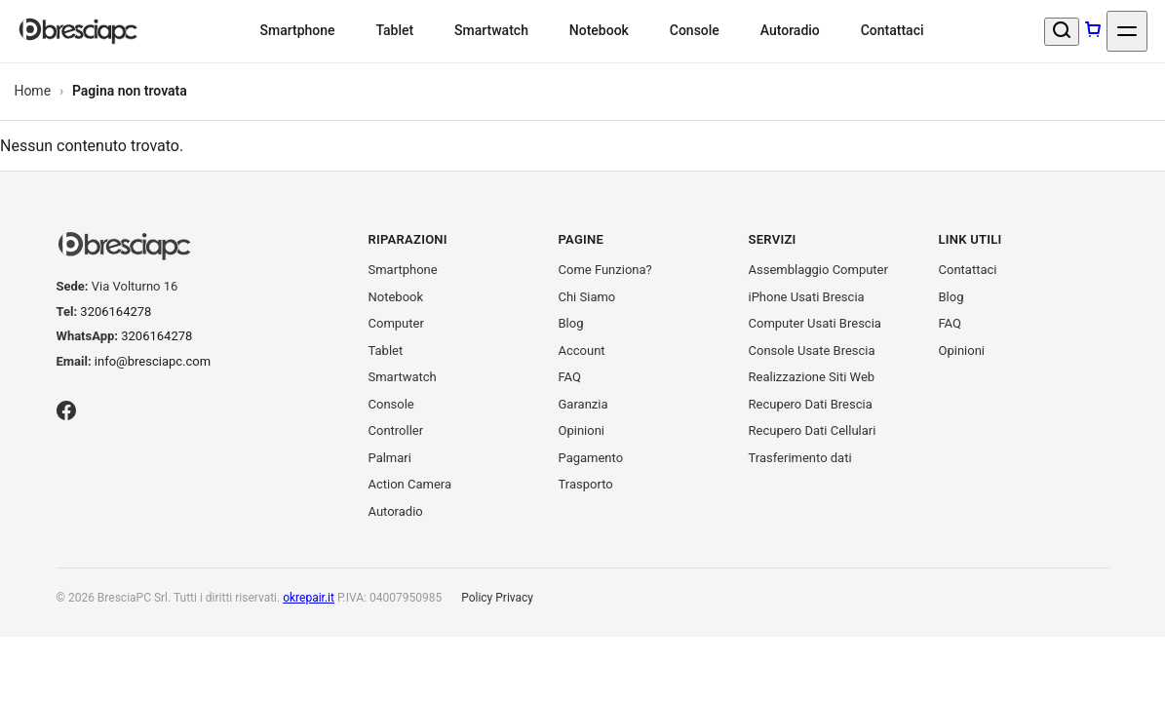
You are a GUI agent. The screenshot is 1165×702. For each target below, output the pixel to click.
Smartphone (403, 269)
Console (391, 404)
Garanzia (583, 404)
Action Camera (410, 484)
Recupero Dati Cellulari (812, 430)
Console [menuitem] (694, 30)
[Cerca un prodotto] (1061, 32)
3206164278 (115, 311)
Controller (396, 430)
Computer (396, 323)
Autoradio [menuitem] (790, 30)
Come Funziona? (605, 269)
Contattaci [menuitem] (892, 30)
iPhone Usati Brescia (807, 297)
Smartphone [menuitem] (296, 30)
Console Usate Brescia (812, 350)
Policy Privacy (497, 597)
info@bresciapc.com (153, 361)
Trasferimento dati (800, 457)
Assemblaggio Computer (818, 269)
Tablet (386, 350)
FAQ (570, 377)
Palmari (390, 457)
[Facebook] (66, 413)
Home (32, 90)
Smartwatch (403, 377)
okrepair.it (308, 597)
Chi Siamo (587, 297)
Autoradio (396, 511)
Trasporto (586, 484)
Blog (571, 323)
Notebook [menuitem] (599, 30)
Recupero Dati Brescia (811, 404)
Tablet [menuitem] (394, 30)
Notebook (396, 297)
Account (582, 350)
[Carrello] (1093, 31)
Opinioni (582, 430)
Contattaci (968, 269)
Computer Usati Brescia (815, 323)
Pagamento (591, 457)
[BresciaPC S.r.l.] (78, 31)
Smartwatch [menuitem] (491, 30)
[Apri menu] (1127, 31)
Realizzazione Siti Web (812, 377)
